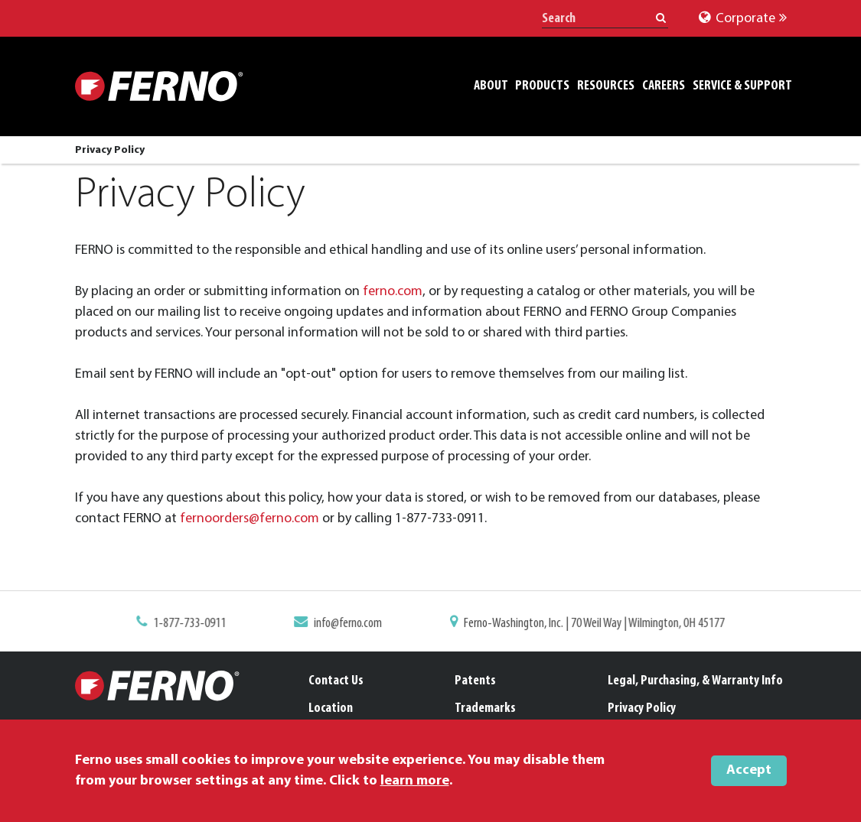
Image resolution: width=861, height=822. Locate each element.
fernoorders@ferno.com (249, 519)
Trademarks (485, 708)
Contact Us (336, 681)
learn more (414, 781)
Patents (475, 681)
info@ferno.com (350, 624)
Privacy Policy (642, 708)
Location (330, 708)
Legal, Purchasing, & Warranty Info (695, 681)
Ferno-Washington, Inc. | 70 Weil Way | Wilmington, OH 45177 (588, 624)
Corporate (743, 18)
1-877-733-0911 (198, 624)
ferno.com (392, 291)
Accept (748, 770)
